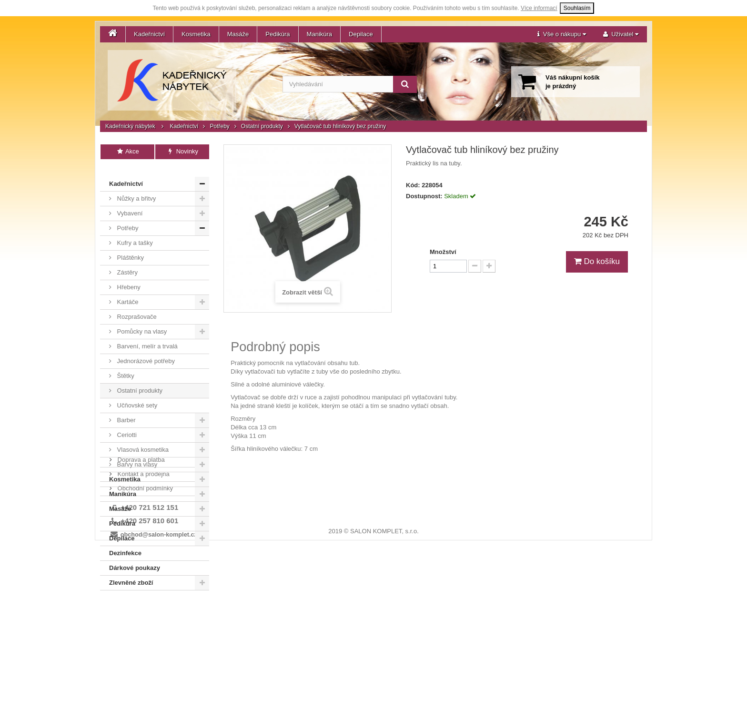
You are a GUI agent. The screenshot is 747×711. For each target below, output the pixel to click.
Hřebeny (128, 276)
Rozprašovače (136, 305)
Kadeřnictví (149, 34)
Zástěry (126, 261)
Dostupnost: (424, 196)
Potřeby (219, 126)
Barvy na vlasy (136, 453)
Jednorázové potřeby (145, 350)
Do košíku (597, 261)
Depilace (361, 34)
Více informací (539, 8)
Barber (125, 409)
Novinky (182, 151)
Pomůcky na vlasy (141, 320)
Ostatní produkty (262, 126)
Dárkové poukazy (134, 556)
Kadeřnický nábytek (130, 126)
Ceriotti (126, 423)
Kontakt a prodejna (143, 610)
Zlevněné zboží (131, 571)
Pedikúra (277, 34)
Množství (443, 251)
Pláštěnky (129, 246)
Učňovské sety (136, 394)
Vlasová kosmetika (142, 438)
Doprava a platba (140, 596)
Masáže (238, 34)
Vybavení (128, 202)
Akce (127, 151)
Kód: (413, 185)
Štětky (124, 364)
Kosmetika (196, 34)
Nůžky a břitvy (135, 187)
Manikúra (319, 34)
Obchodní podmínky (144, 625)
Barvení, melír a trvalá (146, 335)
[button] (562, 34)
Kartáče (126, 291)
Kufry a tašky (134, 231)
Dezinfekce (125, 542)
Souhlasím (577, 8)
